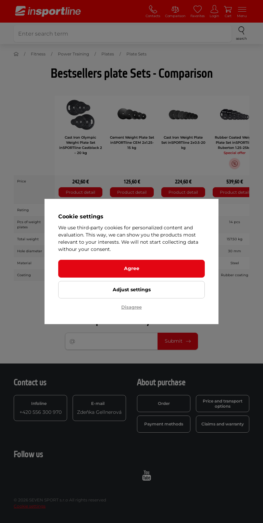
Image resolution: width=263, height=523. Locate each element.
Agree (131, 268)
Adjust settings (132, 289)
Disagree (131, 307)
